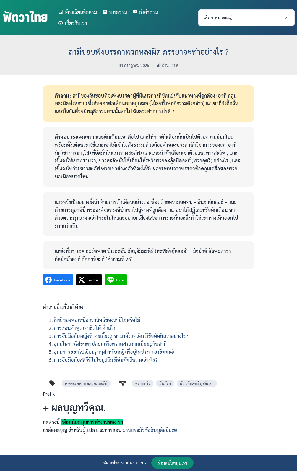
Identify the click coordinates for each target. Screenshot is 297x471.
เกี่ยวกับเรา (76, 23)
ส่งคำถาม (148, 12)
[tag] (52, 383)
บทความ (118, 12)
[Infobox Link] (148, 414)
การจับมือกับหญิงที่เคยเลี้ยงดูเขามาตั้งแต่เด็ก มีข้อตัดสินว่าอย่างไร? (121, 336)
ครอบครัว (142, 383)
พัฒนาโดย (112, 462)
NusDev (127, 462)
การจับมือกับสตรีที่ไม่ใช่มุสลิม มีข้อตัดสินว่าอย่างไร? (105, 359)
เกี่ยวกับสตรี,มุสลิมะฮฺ (196, 383)
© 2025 (142, 462)
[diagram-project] (122, 383)
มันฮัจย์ (165, 383)
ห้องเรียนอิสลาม (81, 12)
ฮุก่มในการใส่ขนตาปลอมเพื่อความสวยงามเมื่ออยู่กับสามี (110, 343)
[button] (172, 463)
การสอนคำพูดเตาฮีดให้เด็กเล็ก (84, 328)
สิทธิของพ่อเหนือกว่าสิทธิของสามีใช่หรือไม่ (97, 320)
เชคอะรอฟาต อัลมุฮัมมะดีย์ (86, 383)
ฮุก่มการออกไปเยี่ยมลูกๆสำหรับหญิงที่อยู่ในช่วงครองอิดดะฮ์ (114, 351)
